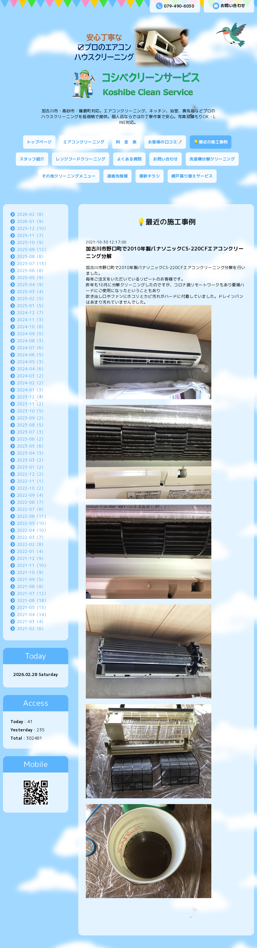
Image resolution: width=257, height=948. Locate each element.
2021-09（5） (31, 579)
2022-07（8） (31, 509)
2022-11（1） (31, 481)
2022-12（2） (31, 474)
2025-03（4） (31, 291)
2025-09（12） (32, 249)
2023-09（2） (31, 418)
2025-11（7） (31, 235)
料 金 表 (126, 142)
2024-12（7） (31, 312)
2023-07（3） (31, 432)
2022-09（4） (31, 495)
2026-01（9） (31, 221)
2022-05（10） (32, 523)
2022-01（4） (31, 551)
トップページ (39, 142)
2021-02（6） (31, 628)
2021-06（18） (32, 600)
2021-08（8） (31, 586)
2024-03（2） (31, 376)
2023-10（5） (31, 411)
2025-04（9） (31, 284)
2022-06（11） (32, 516)
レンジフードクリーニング (80, 159)
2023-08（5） (31, 425)
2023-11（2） (31, 404)
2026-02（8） (31, 214)
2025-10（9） (31, 242)
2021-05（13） (32, 607)
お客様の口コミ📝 (165, 142)
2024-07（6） (31, 348)
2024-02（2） (31, 383)
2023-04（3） (31, 453)
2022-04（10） (32, 530)
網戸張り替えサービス (192, 176)
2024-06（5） (31, 355)
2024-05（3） (31, 362)
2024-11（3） (31, 319)
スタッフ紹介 (32, 159)
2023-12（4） (31, 397)
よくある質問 (129, 159)
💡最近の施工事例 (211, 142)
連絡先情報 (117, 176)
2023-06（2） (31, 439)
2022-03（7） (31, 537)
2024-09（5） (31, 333)
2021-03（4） (31, 621)
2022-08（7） (31, 502)
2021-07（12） (32, 593)
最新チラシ (149, 176)
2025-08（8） (31, 256)
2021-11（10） (32, 565)
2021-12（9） (31, 558)
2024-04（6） (31, 369)
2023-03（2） (31, 460)
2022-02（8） (31, 544)
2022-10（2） (31, 488)
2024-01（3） (31, 390)
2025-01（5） (31, 305)
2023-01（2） (31, 467)
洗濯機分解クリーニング (212, 159)
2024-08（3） (31, 340)
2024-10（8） (31, 326)
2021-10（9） (31, 572)
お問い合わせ (229, 6)
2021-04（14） (32, 614)
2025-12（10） (32, 228)
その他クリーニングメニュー (69, 176)
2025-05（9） (31, 277)
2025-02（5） (31, 298)
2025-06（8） (31, 270)
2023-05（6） (31, 446)
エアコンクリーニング (83, 142)
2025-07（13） (32, 263)
